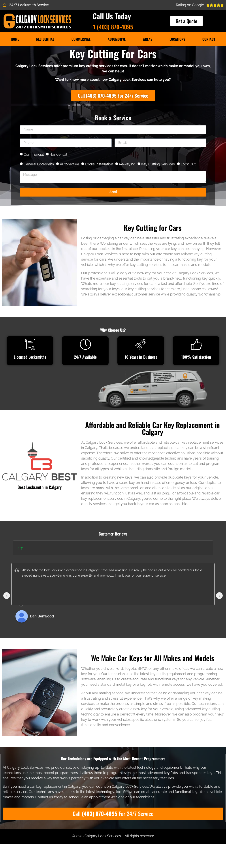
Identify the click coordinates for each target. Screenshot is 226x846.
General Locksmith (39, 165)
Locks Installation (99, 165)
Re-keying (127, 165)
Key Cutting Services (158, 165)
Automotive (117, 39)
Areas (147, 39)
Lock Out (188, 165)
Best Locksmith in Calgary (39, 488)
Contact (208, 39)
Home (15, 39)
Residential (45, 39)
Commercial (81, 39)
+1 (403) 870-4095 (112, 27)
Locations (177, 39)
